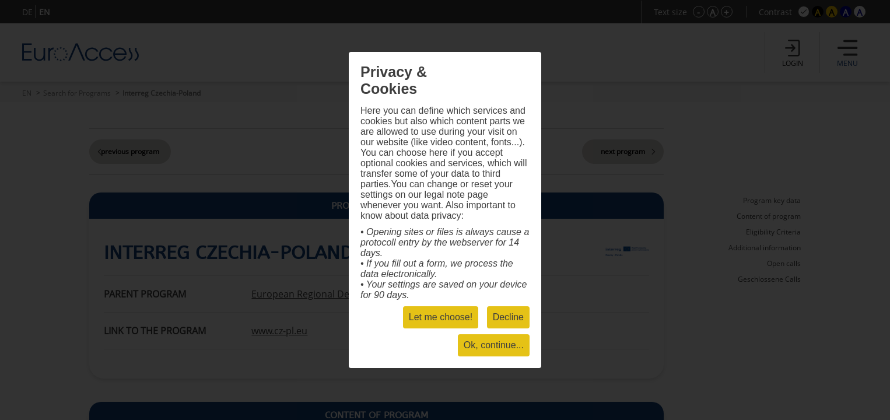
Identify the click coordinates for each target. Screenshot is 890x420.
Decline (508, 317)
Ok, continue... (494, 345)
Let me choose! (440, 317)
